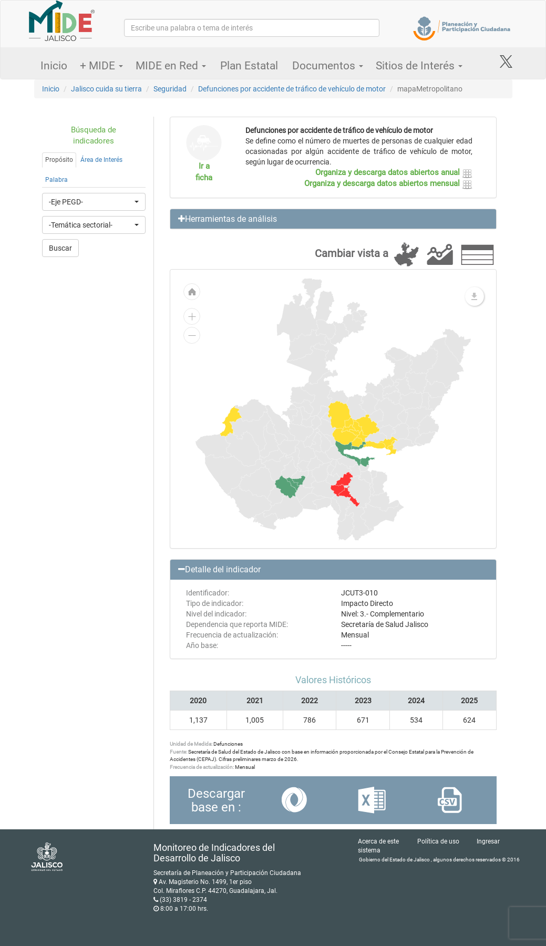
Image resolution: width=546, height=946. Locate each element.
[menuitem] (286, 487)
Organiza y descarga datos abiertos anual (393, 172)
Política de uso (438, 841)
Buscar (60, 248)
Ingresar (488, 841)
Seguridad (170, 89)
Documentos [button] (327, 65)
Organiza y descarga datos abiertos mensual (388, 183)
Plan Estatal (249, 65)
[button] (333, 219)
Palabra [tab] (56, 179)
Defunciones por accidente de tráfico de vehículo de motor (292, 89)
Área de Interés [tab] (101, 159)
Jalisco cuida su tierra (106, 89)
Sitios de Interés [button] (419, 65)
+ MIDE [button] (101, 65)
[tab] (333, 219)
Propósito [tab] (59, 159)
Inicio (53, 65)
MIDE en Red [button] (171, 65)
